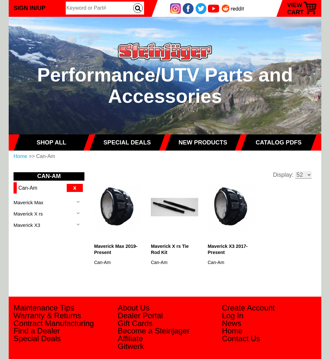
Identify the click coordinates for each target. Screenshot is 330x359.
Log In (233, 315)
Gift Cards (135, 323)
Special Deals (37, 338)
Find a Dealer (37, 330)
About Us (134, 307)
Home (20, 156)
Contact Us (241, 338)
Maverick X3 (27, 225)
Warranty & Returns (47, 315)
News (231, 323)
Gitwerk (131, 346)
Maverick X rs (28, 213)
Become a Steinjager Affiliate (153, 334)
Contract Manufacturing (54, 323)
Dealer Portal (140, 315)
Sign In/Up (29, 8)
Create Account (248, 307)
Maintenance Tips (44, 307)
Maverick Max (29, 202)
